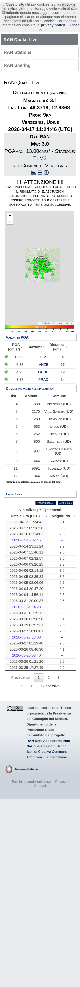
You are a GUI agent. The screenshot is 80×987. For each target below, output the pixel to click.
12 (14, 476)
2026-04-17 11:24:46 (26, 522)
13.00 (19, 357)
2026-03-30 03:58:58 (26, 619)
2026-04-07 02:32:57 (26, 558)
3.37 (20, 380)
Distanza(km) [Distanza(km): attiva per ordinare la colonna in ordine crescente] (62, 347)
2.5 (62, 552)
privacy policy (53, 25)
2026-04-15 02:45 (26, 540)
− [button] (10, 221)
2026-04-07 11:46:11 (26, 552)
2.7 (62, 583)
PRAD (43, 380)
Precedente (20, 677)
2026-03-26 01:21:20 (26, 661)
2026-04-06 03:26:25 (26, 564)
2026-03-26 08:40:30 (26, 649)
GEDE (43, 372)
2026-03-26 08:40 (26, 655)
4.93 (20, 372)
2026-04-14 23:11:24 (26, 546)
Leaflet (42, 323)
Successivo (50, 686)
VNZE (43, 365)
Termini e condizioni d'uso (31, 781)
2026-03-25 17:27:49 (26, 668)
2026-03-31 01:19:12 (26, 613)
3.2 (62, 589)
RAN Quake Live (20, 39)
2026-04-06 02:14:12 (26, 570)
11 (14, 468)
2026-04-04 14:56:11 (26, 595)
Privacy (60, 781)
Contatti (40, 786)
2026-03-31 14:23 (26, 607)
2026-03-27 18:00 (26, 637)
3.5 (62, 528)
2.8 (62, 534)
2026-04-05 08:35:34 (26, 577)
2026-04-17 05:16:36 (26, 528)
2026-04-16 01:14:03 (26, 534)
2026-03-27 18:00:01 (26, 631)
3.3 (62, 564)
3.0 (62, 570)
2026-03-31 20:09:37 (26, 601)
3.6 (62, 558)
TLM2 (40, 158)
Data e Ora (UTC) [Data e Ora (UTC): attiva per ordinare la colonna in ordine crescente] (25, 516)
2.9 (62, 546)
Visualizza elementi (40, 510)
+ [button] (10, 216)
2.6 (62, 643)
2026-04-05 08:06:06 (26, 583)
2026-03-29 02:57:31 (26, 625)
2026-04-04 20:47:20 (26, 589)
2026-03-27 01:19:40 (26, 643)
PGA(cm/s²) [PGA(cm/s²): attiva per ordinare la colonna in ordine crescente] (16, 347)
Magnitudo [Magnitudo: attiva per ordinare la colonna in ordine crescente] (61, 516)
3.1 (62, 522)
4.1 (62, 649)
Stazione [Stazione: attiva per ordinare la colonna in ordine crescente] (39, 347)
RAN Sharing (17, 65)
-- (62, 540)
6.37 (20, 365)
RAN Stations (17, 52)
